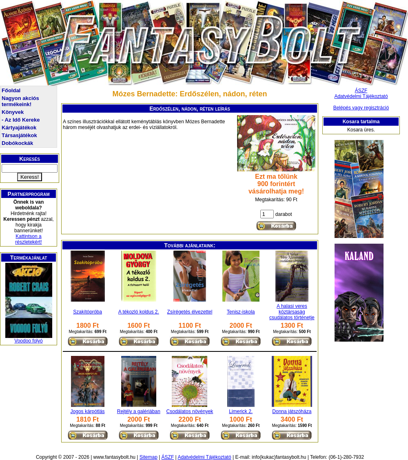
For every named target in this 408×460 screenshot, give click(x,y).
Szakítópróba (87, 312)
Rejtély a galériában (138, 411)
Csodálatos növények (189, 411)
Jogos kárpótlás (88, 411)
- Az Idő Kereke (21, 120)
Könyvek (13, 112)
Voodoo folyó (28, 341)
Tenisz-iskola (241, 312)
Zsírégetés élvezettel (190, 312)
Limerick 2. (241, 411)
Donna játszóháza (291, 411)
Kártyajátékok (19, 127)
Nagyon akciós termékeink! (20, 101)
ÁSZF (361, 90)
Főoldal (11, 90)
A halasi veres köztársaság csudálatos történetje (292, 311)
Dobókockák (17, 143)
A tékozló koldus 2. (138, 312)
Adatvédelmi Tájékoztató (361, 96)
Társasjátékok (19, 135)
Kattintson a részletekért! (28, 239)
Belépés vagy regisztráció (361, 108)
